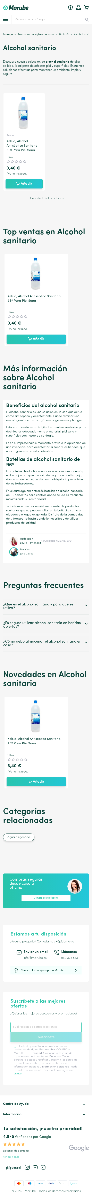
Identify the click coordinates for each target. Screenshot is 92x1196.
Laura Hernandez (30, 543)
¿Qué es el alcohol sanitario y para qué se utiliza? (46, 606)
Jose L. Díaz (26, 553)
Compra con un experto (46, 898)
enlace (18, 1073)
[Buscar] (51, 19)
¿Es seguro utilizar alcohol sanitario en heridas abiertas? (46, 625)
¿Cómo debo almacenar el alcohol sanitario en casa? (46, 643)
